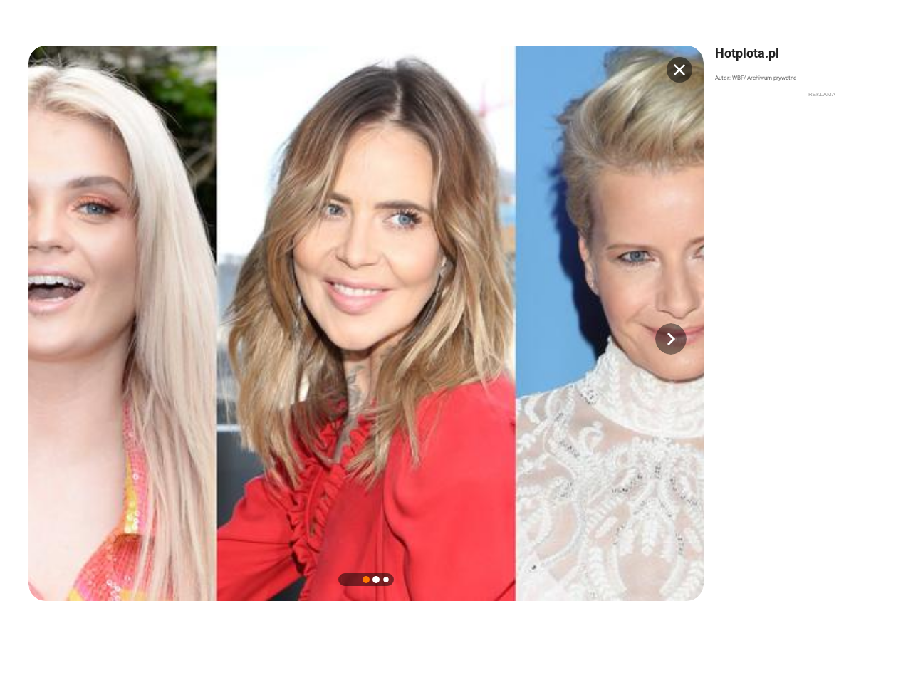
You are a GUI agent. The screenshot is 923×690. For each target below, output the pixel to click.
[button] (671, 339)
